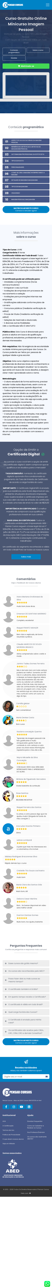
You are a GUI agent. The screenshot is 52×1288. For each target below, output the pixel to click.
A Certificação (8, 1126)
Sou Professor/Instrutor (36, 1132)
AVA (4, 1121)
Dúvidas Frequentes (34, 1121)
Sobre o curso (38, 50)
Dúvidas (14, 58)
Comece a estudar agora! (26, 209)
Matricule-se (26, 66)
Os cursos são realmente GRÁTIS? (37, 1138)
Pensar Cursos (13, 5)
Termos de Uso (8, 1130)
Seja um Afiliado (9, 1144)
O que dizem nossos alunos (13, 1139)
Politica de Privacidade (11, 1135)
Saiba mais (26, 556)
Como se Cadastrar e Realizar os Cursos (35, 1127)
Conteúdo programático (13, 51)
